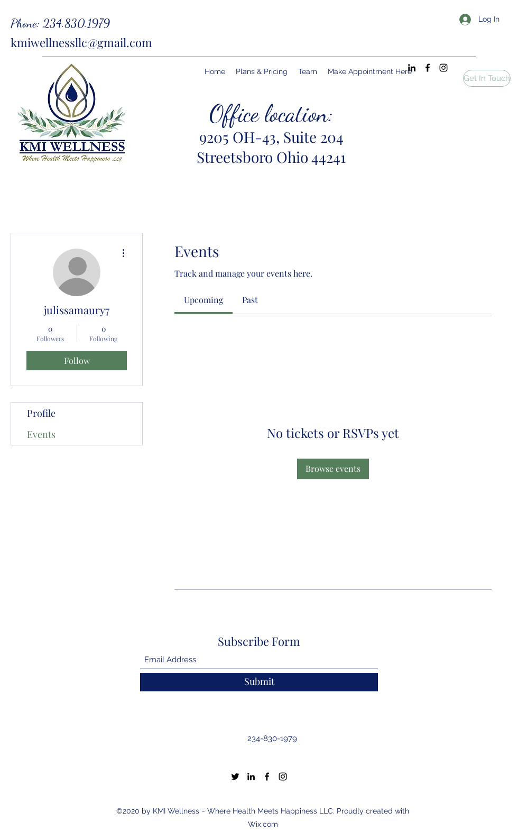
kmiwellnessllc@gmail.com (81, 42)
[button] (487, 78)
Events (41, 434)
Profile (41, 413)
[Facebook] (427, 67)
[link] (203, 299)
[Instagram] (443, 67)
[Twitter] (235, 776)
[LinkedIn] (411, 67)
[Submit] (259, 682)
